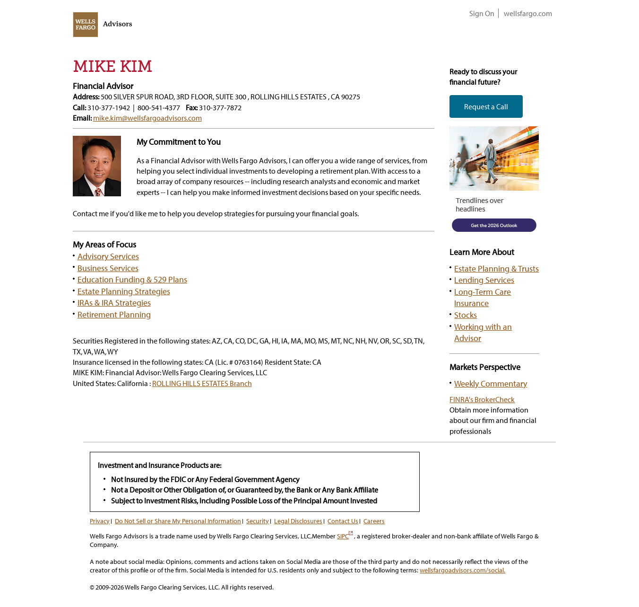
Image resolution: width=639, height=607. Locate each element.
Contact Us (343, 521)
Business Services (108, 268)
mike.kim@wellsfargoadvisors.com (147, 118)
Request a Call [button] (486, 106)
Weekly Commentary (490, 383)
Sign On (481, 13)
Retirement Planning (114, 314)
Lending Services (484, 279)
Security (257, 521)
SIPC (345, 536)
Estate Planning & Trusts (496, 268)
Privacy (100, 521)
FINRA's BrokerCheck (482, 399)
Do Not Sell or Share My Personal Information (178, 521)
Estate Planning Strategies (124, 291)
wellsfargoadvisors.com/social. (462, 570)
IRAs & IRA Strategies (114, 302)
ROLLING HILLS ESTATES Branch (202, 383)
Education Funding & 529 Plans (132, 279)
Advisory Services (108, 256)
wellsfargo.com (528, 13)
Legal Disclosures (298, 521)
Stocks (465, 314)
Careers (374, 521)
